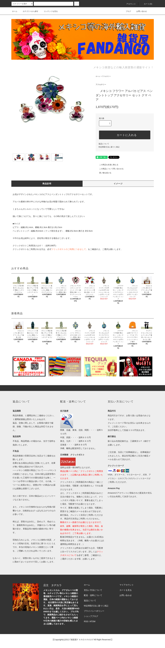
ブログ (126, 11)
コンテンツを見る (49, 11)
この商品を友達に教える (107, 165)
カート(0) (146, 4)
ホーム (14, 11)
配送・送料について (93, 595)
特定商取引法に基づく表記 (109, 147)
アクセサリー (106, 76)
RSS (86, 621)
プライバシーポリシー (94, 611)
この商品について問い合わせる (110, 169)
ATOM (92, 621)
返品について (104, 144)
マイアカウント (126, 585)
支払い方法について (93, 590)
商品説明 (46, 183)
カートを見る (125, 590)
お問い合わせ (140, 11)
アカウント (129, 4)
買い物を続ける (103, 173)
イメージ (118, 183)
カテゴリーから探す (28, 11)
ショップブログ (91, 616)
